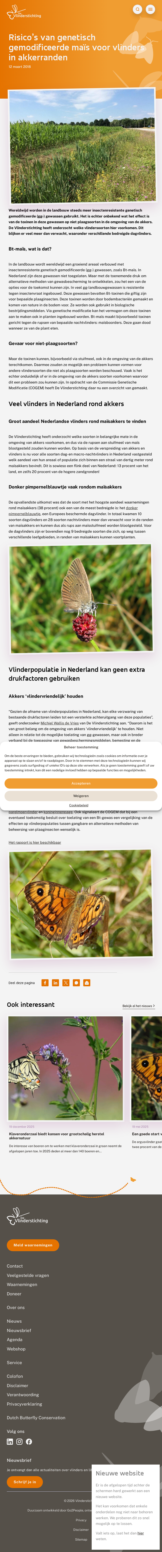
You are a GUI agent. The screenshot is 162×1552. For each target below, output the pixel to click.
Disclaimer (81, 1530)
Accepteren (81, 783)
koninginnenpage (58, 812)
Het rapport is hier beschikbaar (35, 842)
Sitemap (81, 1539)
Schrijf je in (25, 1482)
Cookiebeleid (78, 805)
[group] (65, 1087)
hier (140, 1533)
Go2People (75, 1510)
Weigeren (81, 796)
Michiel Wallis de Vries (60, 723)
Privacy (81, 1520)
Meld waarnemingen (33, 1245)
